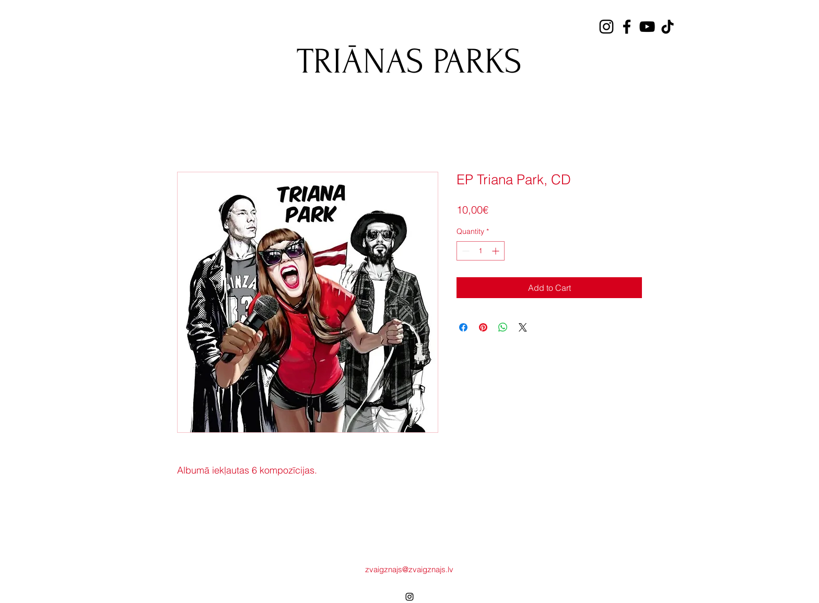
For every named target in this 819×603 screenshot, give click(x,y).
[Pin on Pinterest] (483, 327)
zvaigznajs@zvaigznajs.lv (409, 569)
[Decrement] (464, 251)
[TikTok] (667, 26)
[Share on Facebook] (463, 327)
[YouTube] (647, 26)
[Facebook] (626, 26)
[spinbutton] (480, 251)
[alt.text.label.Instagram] (409, 597)
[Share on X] (523, 327)
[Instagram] (606, 26)
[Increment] (496, 251)
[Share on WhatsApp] (503, 327)
